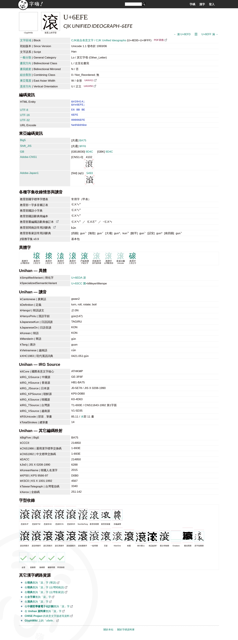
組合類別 (25, 74)
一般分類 (25, 57)
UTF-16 (25, 117)
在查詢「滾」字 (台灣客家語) (44, 596)
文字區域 (25, 40)
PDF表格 (159, 40)
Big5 (23, 144)
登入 (212, 4)
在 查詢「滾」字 (43, 615)
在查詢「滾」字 (38, 601)
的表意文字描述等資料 (47, 620)
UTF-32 (25, 123)
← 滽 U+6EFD (182, 34)
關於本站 (108, 634)
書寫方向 (25, 63)
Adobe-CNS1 (28, 161)
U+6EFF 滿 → (209, 34)
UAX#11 (89, 80)
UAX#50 (88, 86)
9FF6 (82, 150)
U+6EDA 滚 (78, 282)
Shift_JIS (25, 150)
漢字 (202, 4)
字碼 (192, 4)
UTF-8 (24, 111)
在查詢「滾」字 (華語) (40, 586)
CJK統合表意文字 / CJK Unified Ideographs (98, 40)
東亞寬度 (25, 80)
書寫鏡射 (25, 69)
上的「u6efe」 (40, 624)
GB (22, 156)
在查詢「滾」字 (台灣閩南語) (44, 591)
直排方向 (25, 86)
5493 (90, 182)
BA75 (82, 144)
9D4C (89, 156)
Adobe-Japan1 (29, 177)
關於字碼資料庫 (126, 634)
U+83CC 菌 (78, 287)
